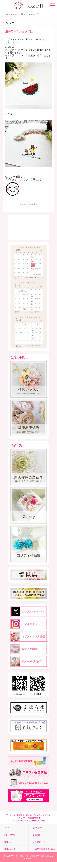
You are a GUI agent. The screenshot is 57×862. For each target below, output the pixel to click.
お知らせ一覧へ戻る (28, 204)
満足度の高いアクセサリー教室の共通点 (28, 821)
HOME (5, 14)
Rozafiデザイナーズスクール (16, 856)
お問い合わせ (9, 849)
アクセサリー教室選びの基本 (28, 818)
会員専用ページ (39, 842)
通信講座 (36, 835)
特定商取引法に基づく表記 (44, 849)
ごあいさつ (37, 828)
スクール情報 (9, 835)
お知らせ (14, 14)
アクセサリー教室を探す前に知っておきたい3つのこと (28, 815)
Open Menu (52, 5)
